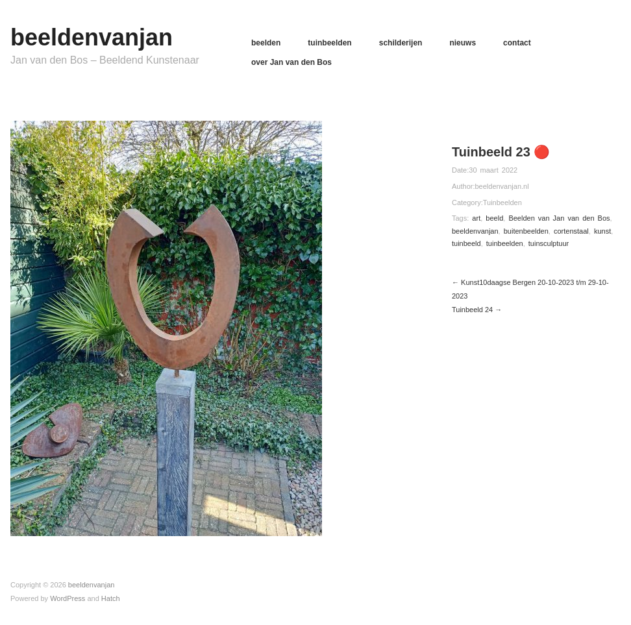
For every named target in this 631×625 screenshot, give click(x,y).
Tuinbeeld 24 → (477, 309)
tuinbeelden (329, 43)
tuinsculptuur (548, 243)
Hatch (110, 598)
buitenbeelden (526, 231)
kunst (602, 231)
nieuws (462, 43)
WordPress (67, 598)
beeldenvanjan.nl (501, 186)
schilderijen (401, 43)
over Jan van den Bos (291, 62)
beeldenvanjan (91, 37)
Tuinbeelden (502, 202)
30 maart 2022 (493, 170)
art (476, 218)
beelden (265, 43)
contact (517, 43)
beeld (494, 218)
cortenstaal (571, 231)
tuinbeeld (466, 243)
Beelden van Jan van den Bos (559, 218)
